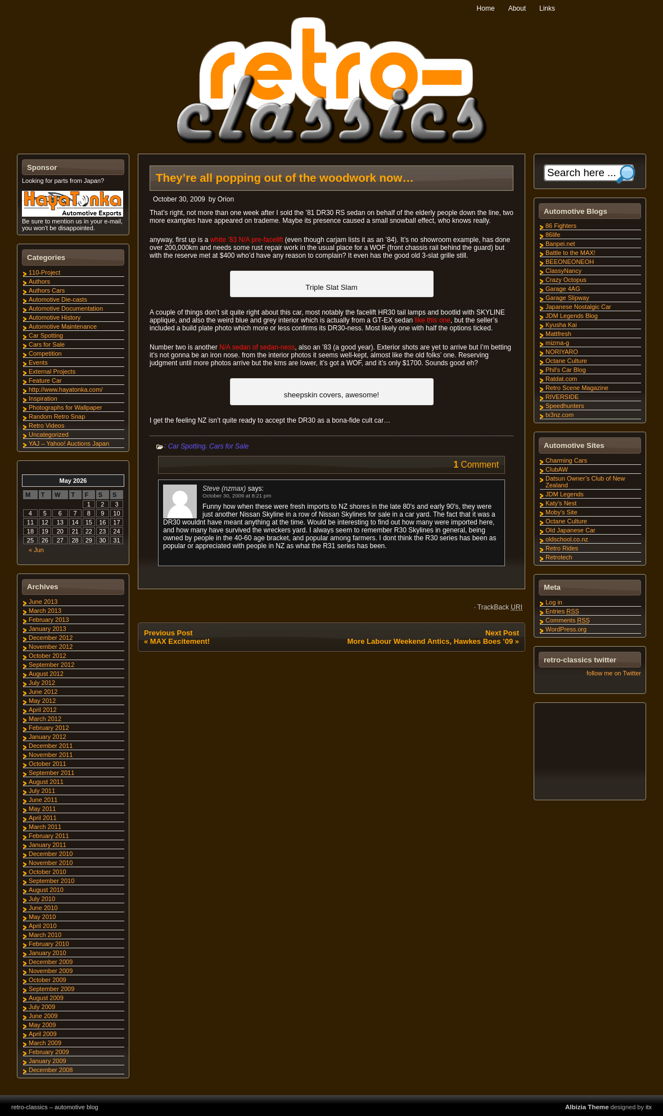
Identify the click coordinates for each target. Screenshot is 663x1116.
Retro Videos (46, 425)
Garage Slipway (567, 297)
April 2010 (43, 925)
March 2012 (45, 718)
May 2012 (42, 700)
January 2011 (47, 844)
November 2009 (51, 970)
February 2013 (49, 619)
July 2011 (42, 790)
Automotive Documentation (66, 308)
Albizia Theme (587, 1107)
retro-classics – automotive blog (54, 1107)
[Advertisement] (589, 753)
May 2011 (42, 808)
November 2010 (51, 862)
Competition (45, 353)
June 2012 (43, 691)
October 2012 (47, 655)
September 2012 (51, 664)
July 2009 (42, 1006)
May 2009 (42, 1024)
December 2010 (51, 853)
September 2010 (51, 880)
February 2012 (49, 727)
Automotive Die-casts (58, 299)
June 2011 (43, 799)
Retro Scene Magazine (576, 387)
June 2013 (43, 601)
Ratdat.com (561, 378)
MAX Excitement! (180, 641)
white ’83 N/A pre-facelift (246, 240)
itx (649, 1107)
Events (38, 362)
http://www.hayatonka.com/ (65, 389)
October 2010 (47, 871)
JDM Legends (564, 494)
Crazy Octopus (566, 279)
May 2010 (42, 916)
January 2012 (47, 736)
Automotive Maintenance (63, 326)
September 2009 (51, 988)
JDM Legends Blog (571, 315)
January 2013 (47, 628)
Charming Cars (566, 460)
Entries (562, 611)
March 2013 (45, 610)
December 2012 (51, 637)
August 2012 (46, 673)
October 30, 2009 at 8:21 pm (236, 495)
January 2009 (47, 1060)
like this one (432, 320)
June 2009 (43, 1015)
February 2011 (49, 835)
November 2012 (51, 646)
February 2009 (49, 1051)
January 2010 (47, 952)
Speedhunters (564, 405)
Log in (553, 602)
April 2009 (43, 1033)
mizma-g (557, 342)
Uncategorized (49, 434)
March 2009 (45, 1042)
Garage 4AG (562, 288)
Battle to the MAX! (570, 252)
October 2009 (47, 979)
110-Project (44, 272)
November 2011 (51, 754)
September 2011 (51, 772)
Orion (226, 199)
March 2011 (45, 826)
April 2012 (43, 709)
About (517, 8)
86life (552, 234)
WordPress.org (566, 629)
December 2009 (51, 961)
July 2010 (42, 898)
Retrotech (558, 557)
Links (547, 8)
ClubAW (556, 469)
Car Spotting (187, 446)
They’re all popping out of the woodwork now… (285, 178)
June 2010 (43, 907)
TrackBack (499, 607)
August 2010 (46, 889)
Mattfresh (558, 333)
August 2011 (46, 781)
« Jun (36, 549)
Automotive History (54, 317)
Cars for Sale (229, 446)
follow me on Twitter (614, 673)
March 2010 (45, 934)
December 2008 (51, 1069)
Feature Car (45, 380)
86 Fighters (560, 225)
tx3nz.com (559, 414)
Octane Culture (566, 360)
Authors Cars (47, 290)
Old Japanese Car (570, 530)
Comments (567, 620)
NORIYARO (561, 351)
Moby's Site (561, 512)
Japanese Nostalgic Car (578, 306)
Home (486, 8)
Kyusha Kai (561, 324)
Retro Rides (561, 548)
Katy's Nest (560, 503)
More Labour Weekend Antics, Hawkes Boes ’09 (430, 641)
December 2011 (51, 745)
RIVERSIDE (562, 396)
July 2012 (42, 682)
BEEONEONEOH (569, 261)
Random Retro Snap (57, 416)
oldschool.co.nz (566, 539)
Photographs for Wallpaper (65, 407)
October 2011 (47, 763)
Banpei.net (560, 243)
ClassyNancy (563, 270)
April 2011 (43, 817)
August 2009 (46, 997)
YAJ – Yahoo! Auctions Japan (69, 443)
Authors (39, 281)
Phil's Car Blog (565, 369)
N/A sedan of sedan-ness (257, 347)
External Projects (52, 371)
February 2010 (49, 943)
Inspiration (43, 398)
